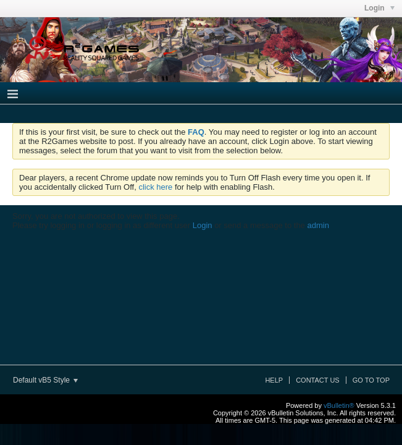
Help (274, 380)
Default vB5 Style (45, 380)
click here (155, 187)
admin (318, 225)
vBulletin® (339, 405)
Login (202, 225)
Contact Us (318, 380)
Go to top (371, 380)
